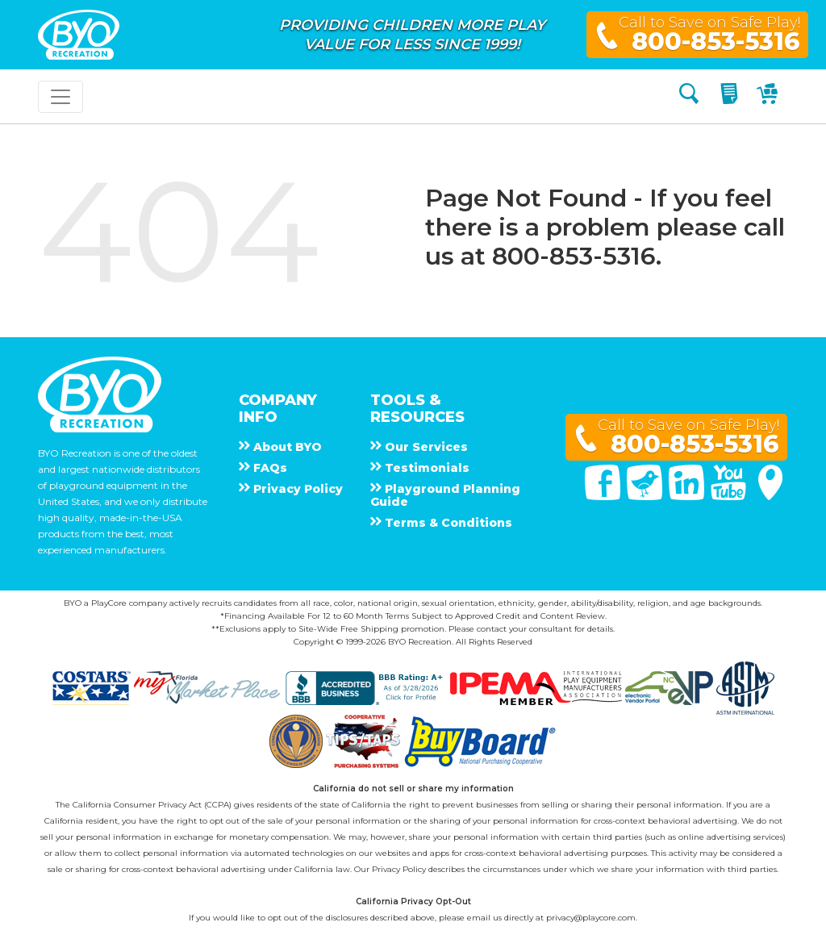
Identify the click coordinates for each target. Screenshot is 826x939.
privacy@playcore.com (591, 917)
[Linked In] (688, 496)
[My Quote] (731, 96)
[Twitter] (646, 496)
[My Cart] (769, 96)
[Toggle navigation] (60, 97)
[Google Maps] (770, 496)
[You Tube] (730, 496)
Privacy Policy (399, 869)
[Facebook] (604, 496)
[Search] (689, 96)
